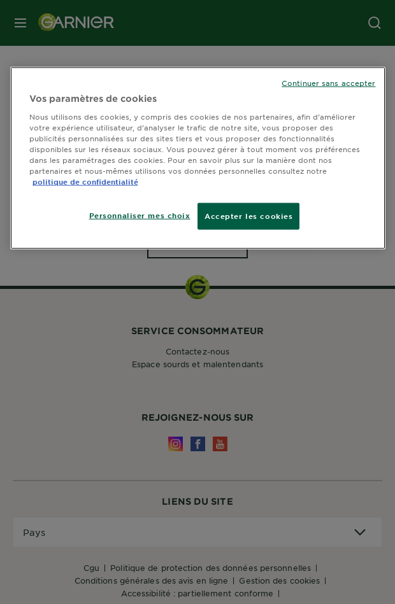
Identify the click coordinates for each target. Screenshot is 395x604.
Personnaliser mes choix (139, 215)
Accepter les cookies (248, 215)
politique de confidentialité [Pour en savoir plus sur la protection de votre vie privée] (85, 181)
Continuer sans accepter (328, 82)
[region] (197, 158)
